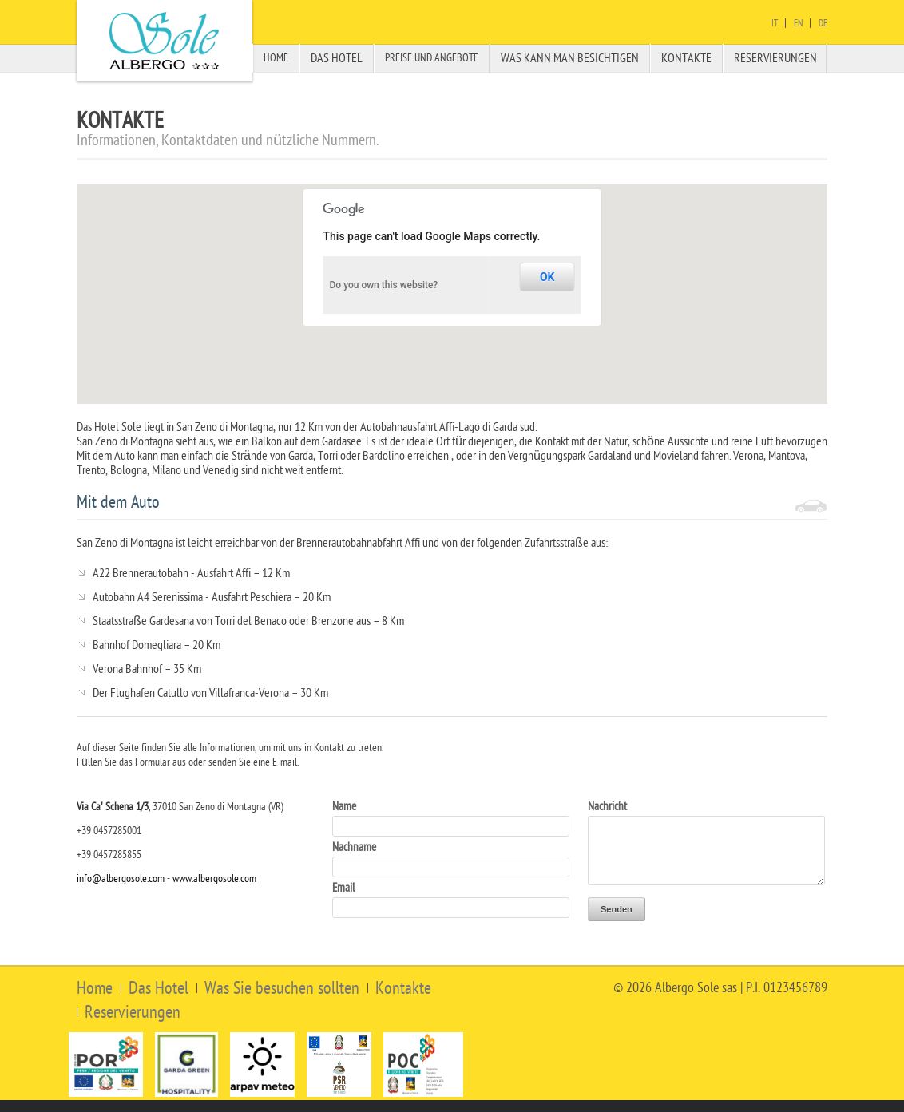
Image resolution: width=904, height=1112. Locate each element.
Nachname (354, 847)
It (774, 23)
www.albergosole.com (214, 878)
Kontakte (686, 58)
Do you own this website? (384, 285)
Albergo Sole (164, 40)
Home (276, 58)
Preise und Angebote (431, 58)
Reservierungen (775, 58)
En (798, 23)
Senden (616, 909)
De (823, 23)
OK (547, 277)
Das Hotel (337, 58)
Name (344, 806)
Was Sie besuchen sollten (281, 988)
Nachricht (607, 806)
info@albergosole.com (121, 878)
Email (343, 888)
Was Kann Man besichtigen (570, 58)
